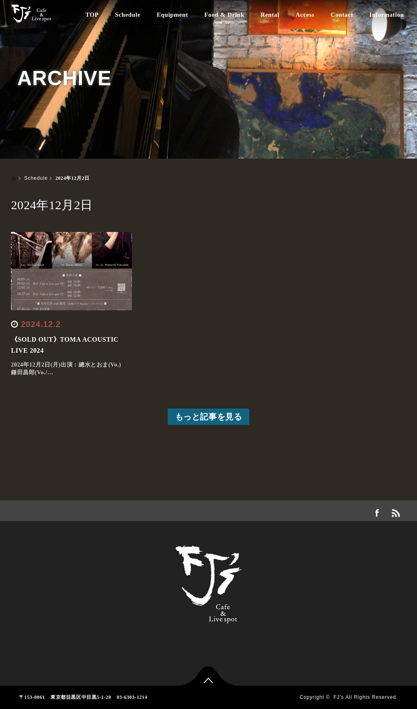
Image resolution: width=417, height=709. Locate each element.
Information (386, 14)
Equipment (172, 14)
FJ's (339, 697)
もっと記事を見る (208, 416)
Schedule (127, 14)
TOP (92, 14)
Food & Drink (224, 14)
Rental (270, 14)
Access (305, 14)
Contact (342, 14)
